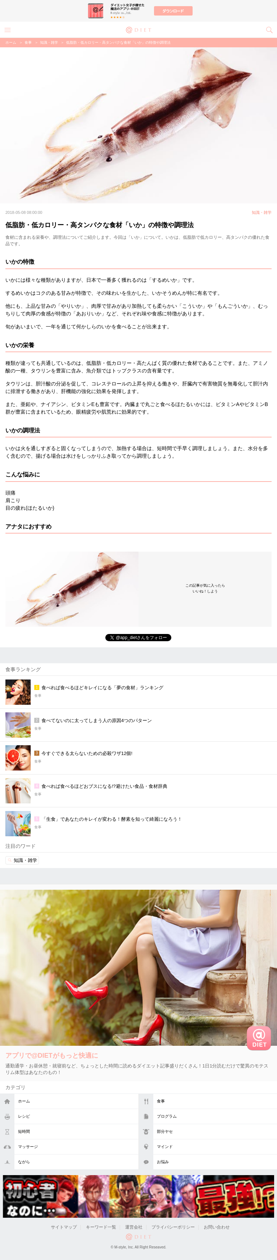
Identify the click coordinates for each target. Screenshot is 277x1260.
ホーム (24, 1101)
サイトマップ (64, 1227)
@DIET (138, 29)
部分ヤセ (165, 1131)
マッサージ (28, 1146)
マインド (165, 1146)
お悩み (163, 1162)
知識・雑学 (49, 42)
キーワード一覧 (101, 1227)
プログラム (167, 1116)
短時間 (24, 1131)
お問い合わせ (217, 1227)
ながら (24, 1162)
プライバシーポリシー (173, 1227)
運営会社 (133, 1227)
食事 (161, 1101)
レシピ (24, 1116)
